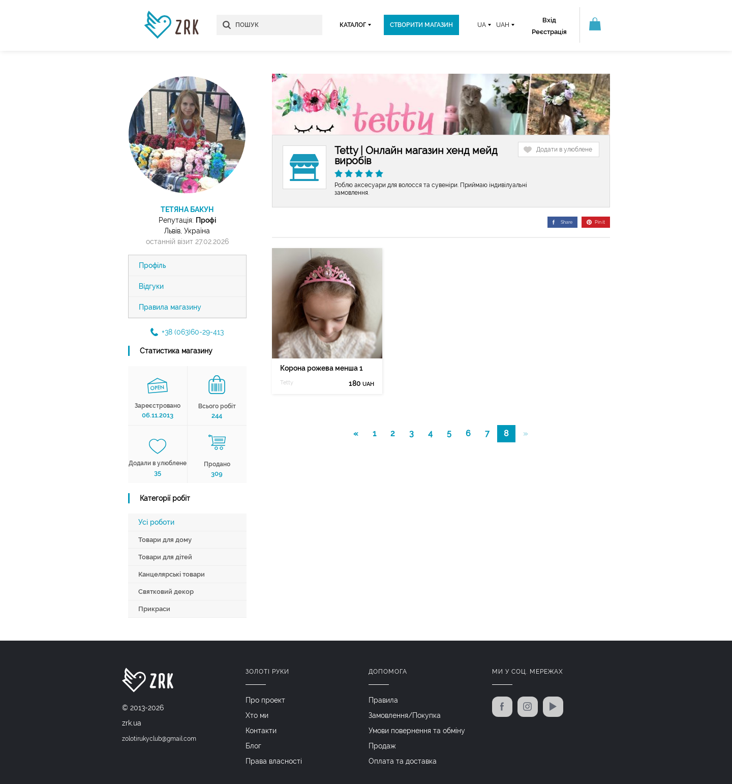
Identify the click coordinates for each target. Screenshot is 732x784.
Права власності (274, 761)
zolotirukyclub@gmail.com (159, 738)
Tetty (286, 382)
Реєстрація (549, 31)
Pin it (596, 222)
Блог (253, 746)
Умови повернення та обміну (417, 731)
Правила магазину (170, 307)
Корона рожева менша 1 (321, 368)
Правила (383, 700)
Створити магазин (421, 24)
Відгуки (151, 286)
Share (562, 222)
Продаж (382, 746)
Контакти (261, 731)
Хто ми (257, 715)
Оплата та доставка (403, 761)
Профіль (152, 265)
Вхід (549, 20)
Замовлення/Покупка (405, 715)
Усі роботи (156, 522)
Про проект (265, 700)
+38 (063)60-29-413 (187, 332)
